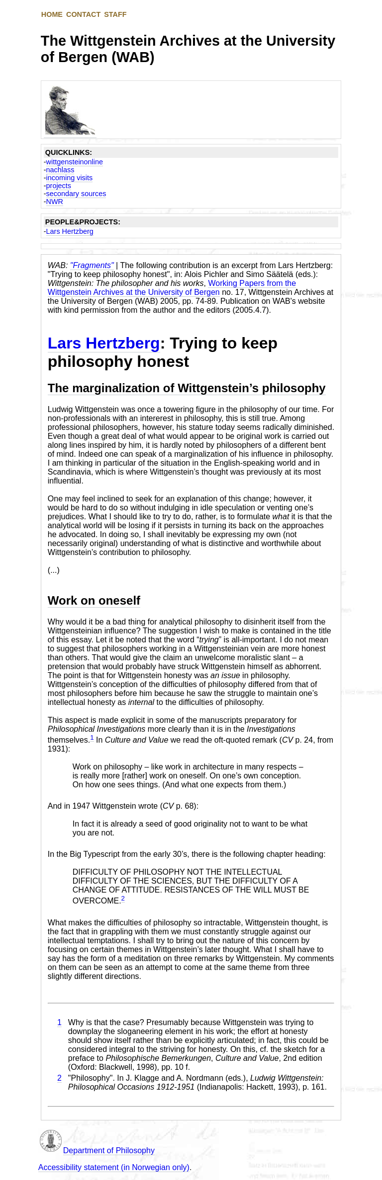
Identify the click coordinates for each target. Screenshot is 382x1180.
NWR (54, 202)
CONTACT (83, 14)
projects (58, 186)
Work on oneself (94, 600)
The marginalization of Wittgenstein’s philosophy (187, 388)
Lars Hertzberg (70, 231)
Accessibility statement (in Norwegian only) (114, 1167)
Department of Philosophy (109, 1150)
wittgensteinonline (74, 162)
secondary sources (76, 194)
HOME (52, 14)
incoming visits (69, 178)
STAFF (115, 14)
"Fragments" (92, 265)
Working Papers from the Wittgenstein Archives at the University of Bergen (172, 287)
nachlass (60, 170)
